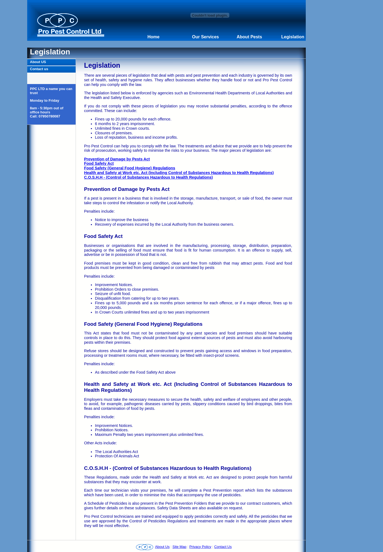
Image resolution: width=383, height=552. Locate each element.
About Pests (249, 37)
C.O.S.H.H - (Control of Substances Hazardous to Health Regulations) (148, 177)
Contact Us (222, 547)
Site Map (179, 547)
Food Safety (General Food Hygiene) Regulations (129, 168)
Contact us (39, 69)
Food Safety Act (99, 163)
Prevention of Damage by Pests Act (117, 159)
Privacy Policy (200, 547)
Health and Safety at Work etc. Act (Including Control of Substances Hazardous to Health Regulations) (179, 172)
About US (38, 62)
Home (153, 37)
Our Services (205, 37)
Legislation (292, 37)
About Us (162, 547)
